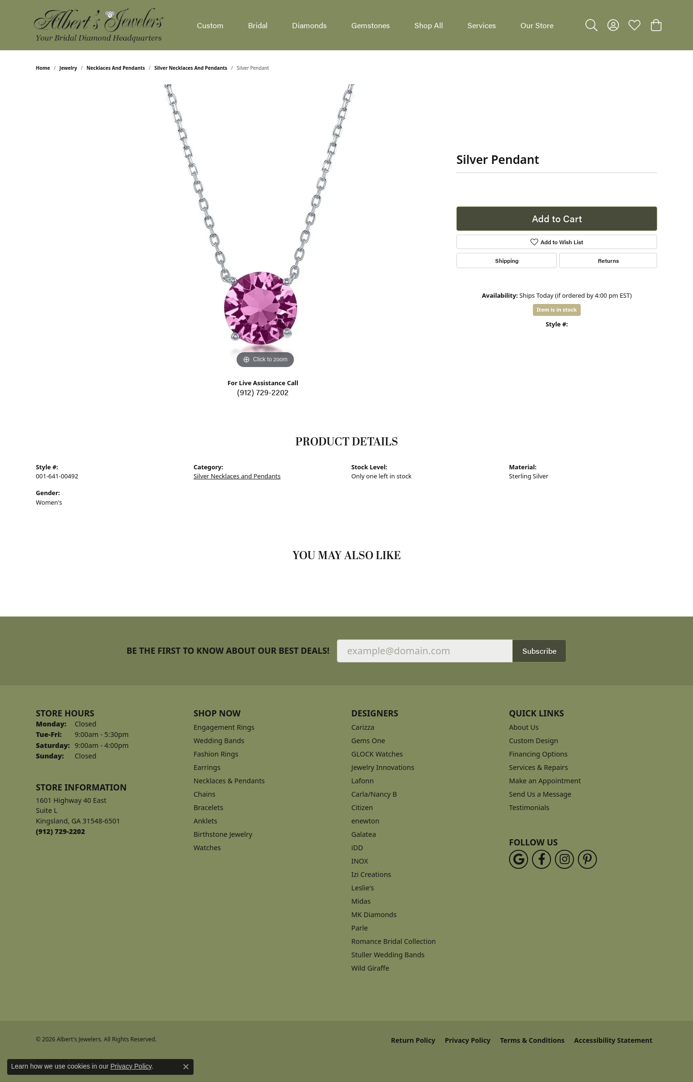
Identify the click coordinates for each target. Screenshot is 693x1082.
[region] (265, 227)
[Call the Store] (60, 831)
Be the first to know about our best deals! (228, 651)
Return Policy (413, 1040)
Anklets (205, 820)
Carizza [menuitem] (362, 727)
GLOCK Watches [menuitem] (377, 753)
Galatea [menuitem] (363, 834)
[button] (591, 25)
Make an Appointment (545, 780)
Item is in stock (557, 309)
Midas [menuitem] (361, 901)
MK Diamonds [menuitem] (374, 914)
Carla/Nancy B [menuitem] (374, 794)
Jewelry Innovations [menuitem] (382, 767)
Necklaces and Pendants (116, 68)
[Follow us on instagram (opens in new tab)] (564, 859)
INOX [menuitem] (359, 861)
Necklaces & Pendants (229, 780)
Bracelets (208, 807)
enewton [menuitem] (365, 820)
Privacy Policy (467, 1040)
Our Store (536, 25)
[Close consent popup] (186, 1067)
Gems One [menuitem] (368, 740)
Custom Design (533, 740)
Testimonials (529, 807)
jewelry (68, 68)
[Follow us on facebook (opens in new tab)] (541, 859)
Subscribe (539, 650)
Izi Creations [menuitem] (371, 874)
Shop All (428, 25)
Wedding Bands (219, 740)
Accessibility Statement (613, 1040)
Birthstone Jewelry (223, 834)
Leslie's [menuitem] (362, 887)
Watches (207, 847)
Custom (210, 25)
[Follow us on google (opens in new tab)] (518, 859)
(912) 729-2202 (263, 392)
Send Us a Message (540, 794)
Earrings (207, 767)
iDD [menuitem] (357, 847)
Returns (608, 260)
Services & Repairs (538, 767)
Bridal (258, 25)
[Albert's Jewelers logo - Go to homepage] (98, 25)
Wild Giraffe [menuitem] (370, 968)
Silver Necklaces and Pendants (190, 68)
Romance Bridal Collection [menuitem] (393, 941)
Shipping (507, 260)
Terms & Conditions (532, 1040)
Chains (205, 794)
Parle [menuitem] (359, 927)
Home (43, 68)
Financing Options (538, 753)
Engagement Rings (224, 727)
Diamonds (309, 25)
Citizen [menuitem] (362, 807)
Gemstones (370, 25)
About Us (524, 727)
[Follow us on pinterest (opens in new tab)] (587, 859)
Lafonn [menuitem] (362, 780)
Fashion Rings (216, 753)
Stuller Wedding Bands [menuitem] (387, 954)
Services (481, 25)
